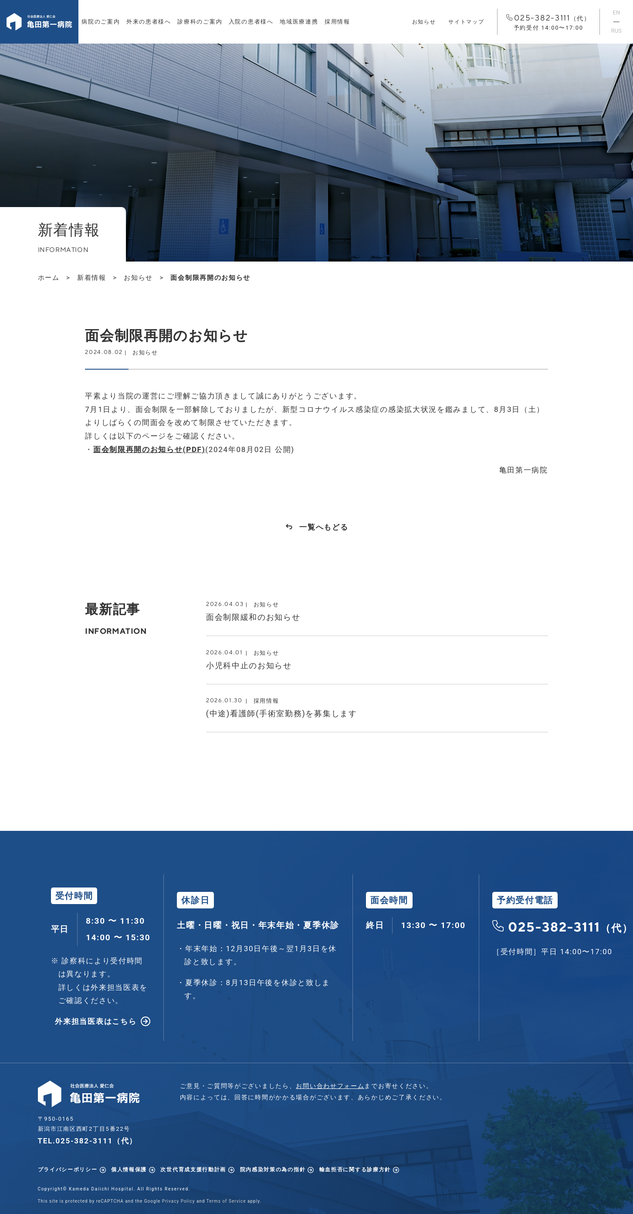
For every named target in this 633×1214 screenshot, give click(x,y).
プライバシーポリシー (68, 1169)
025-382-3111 (548, 22)
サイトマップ (466, 22)
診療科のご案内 (199, 21)
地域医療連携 (299, 21)
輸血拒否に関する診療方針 (355, 1169)
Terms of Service (226, 1201)
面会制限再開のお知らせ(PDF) (149, 449)
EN (616, 12)
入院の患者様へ (251, 21)
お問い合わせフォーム (330, 1085)
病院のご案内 (100, 21)
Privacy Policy (178, 1201)
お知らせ (424, 22)
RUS (616, 30)
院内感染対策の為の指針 (273, 1169)
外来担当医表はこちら (95, 1021)
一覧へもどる (323, 527)
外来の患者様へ (148, 21)
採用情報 (337, 21)
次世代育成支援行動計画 (193, 1169)
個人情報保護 (129, 1169)
